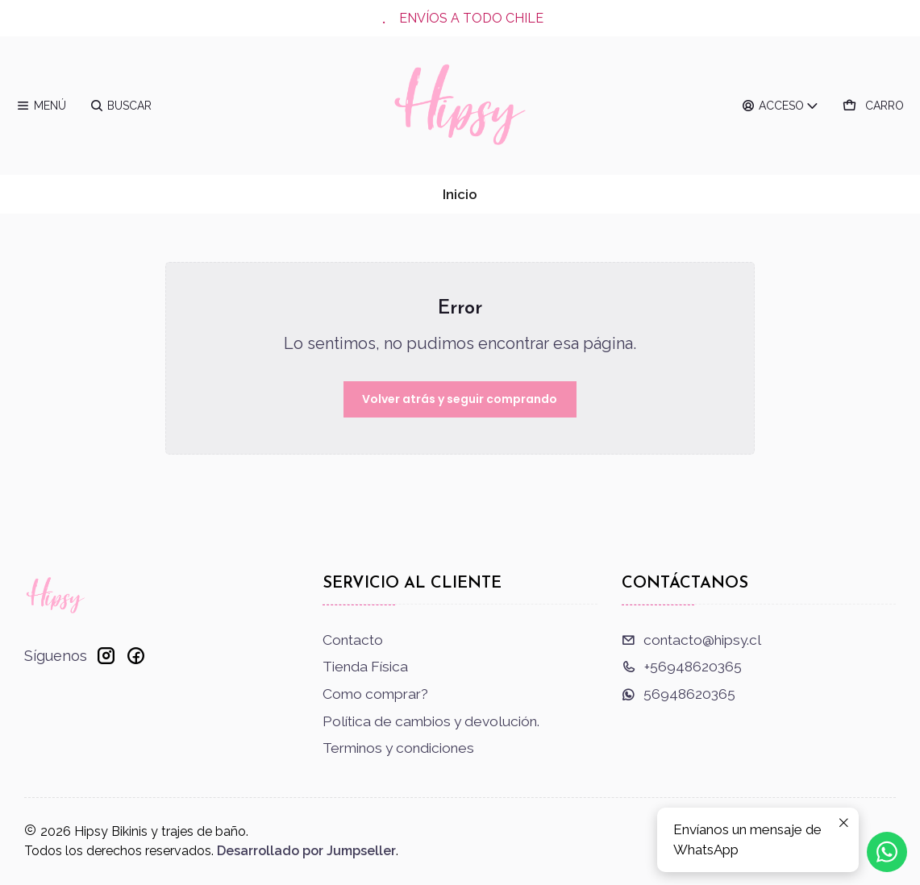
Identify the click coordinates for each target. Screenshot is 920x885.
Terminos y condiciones (398, 748)
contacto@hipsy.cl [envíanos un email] (691, 640)
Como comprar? (375, 694)
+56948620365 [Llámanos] (682, 667)
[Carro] (873, 105)
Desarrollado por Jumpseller (306, 850)
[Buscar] (120, 105)
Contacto (353, 640)
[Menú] (41, 105)
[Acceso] (781, 105)
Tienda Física (365, 667)
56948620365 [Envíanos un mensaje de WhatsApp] (678, 694)
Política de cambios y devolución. (431, 721)
